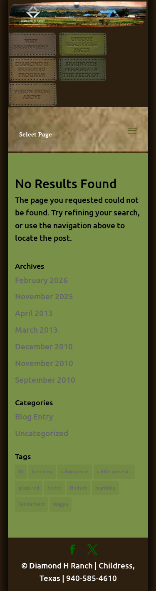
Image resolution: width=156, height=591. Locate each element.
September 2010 (45, 379)
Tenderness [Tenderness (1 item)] (31, 504)
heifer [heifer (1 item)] (54, 487)
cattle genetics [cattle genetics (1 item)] (114, 471)
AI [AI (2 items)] (20, 471)
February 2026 (41, 280)
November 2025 (44, 296)
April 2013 (34, 313)
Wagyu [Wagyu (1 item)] (60, 504)
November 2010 (44, 363)
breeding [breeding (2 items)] (42, 471)
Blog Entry (34, 416)
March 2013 (36, 329)
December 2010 (44, 346)
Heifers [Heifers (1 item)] (78, 487)
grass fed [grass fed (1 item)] (28, 487)
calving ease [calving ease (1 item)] (75, 471)
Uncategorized (41, 433)
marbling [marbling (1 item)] (105, 487)
